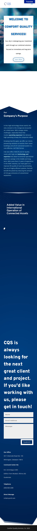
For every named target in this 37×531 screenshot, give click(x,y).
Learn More (18, 59)
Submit (27, 442)
